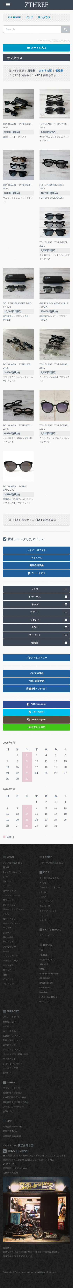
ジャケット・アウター (13, 909)
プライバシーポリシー (13, 1107)
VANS (42, 969)
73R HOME (14, 17)
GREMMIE (45, 978)
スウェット (8, 900)
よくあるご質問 (10, 1068)
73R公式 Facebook (12, 1126)
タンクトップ (9, 904)
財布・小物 (8, 937)
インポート (8, 979)
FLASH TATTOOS (48, 997)
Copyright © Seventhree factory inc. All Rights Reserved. (30, 1272)
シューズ (7, 932)
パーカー (7, 886)
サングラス (44, 17)
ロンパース (45, 906)
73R (42, 950)
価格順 (59, 70)
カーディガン (9, 890)
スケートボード (47, 935)
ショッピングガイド (12, 1063)
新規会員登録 (9, 1021)
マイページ (8, 1026)
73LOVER (44, 955)
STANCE (44, 964)
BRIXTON (44, 1001)
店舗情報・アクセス (12, 1093)
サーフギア (8, 965)
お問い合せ (8, 1073)
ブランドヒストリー (12, 1088)
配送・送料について (12, 1040)
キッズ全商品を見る (49, 878)
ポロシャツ (8, 881)
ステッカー (8, 970)
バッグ (6, 951)
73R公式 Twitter (10, 1131)
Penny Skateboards (49, 973)
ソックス (7, 928)
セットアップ (9, 918)
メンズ (29, 17)
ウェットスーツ (10, 960)
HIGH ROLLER (47, 959)
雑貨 (5, 974)
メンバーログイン (11, 1017)
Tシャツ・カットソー (13, 872)
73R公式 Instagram (12, 1136)
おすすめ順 (45, 70)
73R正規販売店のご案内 (14, 1097)
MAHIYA (44, 992)
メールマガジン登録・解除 (16, 1054)
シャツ (6, 877)
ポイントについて (11, 1049)
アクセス (8, 1164)
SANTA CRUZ (46, 983)
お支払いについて (11, 1035)
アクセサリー (9, 946)
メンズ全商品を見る (12, 863)
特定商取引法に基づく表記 (16, 1102)
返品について (9, 1045)
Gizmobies (45, 987)
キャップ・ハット (11, 923)
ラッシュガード (10, 956)
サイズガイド (9, 1059)
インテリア (8, 984)
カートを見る (9, 1031)
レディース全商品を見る (51, 863)
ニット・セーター (11, 895)
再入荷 (6, 867)
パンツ (6, 914)
